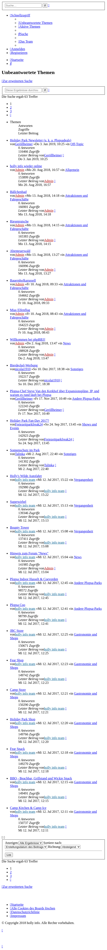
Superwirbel (18, 501)
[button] (10, 115)
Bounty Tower (19, 527)
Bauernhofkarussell (23, 280)
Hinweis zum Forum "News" (29, 553)
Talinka (20, 454)
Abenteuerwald (20, 251)
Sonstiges (76, 369)
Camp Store (18, 689)
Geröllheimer (24, 144)
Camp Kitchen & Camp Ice (28, 808)
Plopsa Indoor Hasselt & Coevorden (34, 579)
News (67, 343)
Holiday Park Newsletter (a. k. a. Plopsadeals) (40, 140)
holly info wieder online (26, 166)
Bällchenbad (18, 192)
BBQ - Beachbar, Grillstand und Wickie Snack (41, 778)
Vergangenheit (83, 479)
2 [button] (11, 107)
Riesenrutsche (19, 221)
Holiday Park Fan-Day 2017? (29, 420)
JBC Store (16, 630)
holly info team (25, 479)
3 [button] (11, 111)
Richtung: (64, 847)
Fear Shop (16, 660)
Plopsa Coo (17, 605)
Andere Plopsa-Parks (86, 398)
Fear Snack (17, 749)
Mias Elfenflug (20, 310)
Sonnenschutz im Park (25, 450)
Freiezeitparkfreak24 (29, 424)
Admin (19, 170)
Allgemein (72, 170)
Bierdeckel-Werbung (24, 365)
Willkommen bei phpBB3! (27, 339)
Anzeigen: (24, 843)
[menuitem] (35, 23)
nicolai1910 (23, 369)
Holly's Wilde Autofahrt (26, 476)
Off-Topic (77, 144)
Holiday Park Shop (22, 719)
